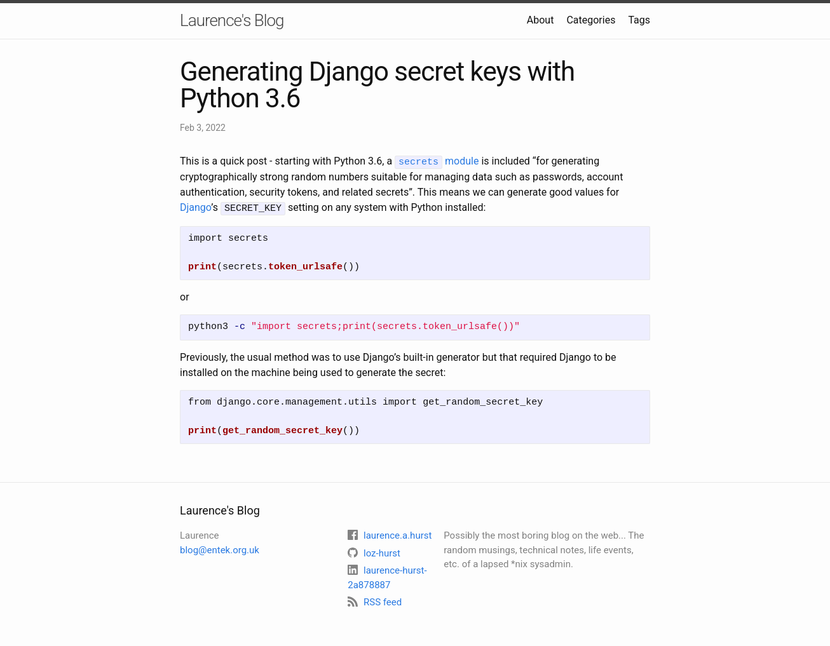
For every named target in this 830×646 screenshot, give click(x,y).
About (540, 20)
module (437, 161)
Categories (590, 20)
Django (195, 207)
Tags (639, 20)
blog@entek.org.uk (219, 548)
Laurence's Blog (232, 20)
